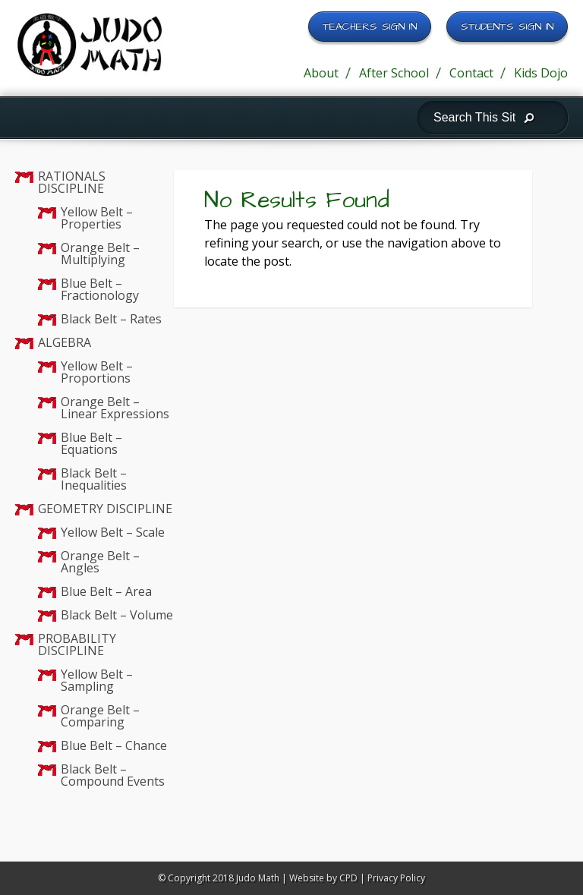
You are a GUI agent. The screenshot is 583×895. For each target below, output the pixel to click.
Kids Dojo (541, 73)
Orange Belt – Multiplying (100, 253)
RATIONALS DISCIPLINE (72, 182)
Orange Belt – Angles (100, 561)
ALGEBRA (64, 342)
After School (394, 73)
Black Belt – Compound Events (113, 775)
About (321, 73)
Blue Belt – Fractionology (100, 289)
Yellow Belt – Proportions (97, 372)
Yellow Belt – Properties (97, 217)
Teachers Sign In (370, 26)
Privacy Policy (396, 877)
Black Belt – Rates (111, 318)
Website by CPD (323, 877)
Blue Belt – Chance (114, 745)
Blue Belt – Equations (91, 443)
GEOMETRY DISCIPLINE (105, 508)
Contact (471, 73)
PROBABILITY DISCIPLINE (77, 644)
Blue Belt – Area (106, 591)
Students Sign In (507, 26)
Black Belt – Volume (117, 615)
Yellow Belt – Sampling (97, 680)
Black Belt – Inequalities (94, 479)
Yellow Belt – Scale (113, 532)
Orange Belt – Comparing (100, 715)
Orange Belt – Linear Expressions (115, 407)
